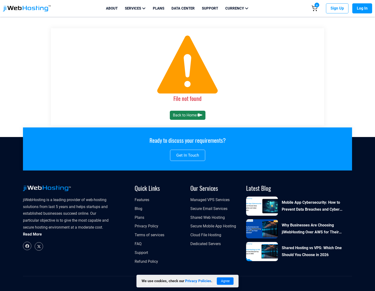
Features (142, 200)
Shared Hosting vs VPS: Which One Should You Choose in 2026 (312, 251)
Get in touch (187, 155)
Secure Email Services (208, 208)
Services (135, 8)
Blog (138, 208)
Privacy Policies (198, 281)
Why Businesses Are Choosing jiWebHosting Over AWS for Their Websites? (310, 229)
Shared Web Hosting (207, 217)
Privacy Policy (146, 226)
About (112, 8)
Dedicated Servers (205, 244)
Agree (225, 281)
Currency (236, 8)
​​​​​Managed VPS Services (210, 200)
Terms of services (149, 235)
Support (210, 8)
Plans (158, 8)
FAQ (138, 244)
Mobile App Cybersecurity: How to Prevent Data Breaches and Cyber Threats (311, 206)
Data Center (183, 8)
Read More (32, 234)
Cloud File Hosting (205, 235)
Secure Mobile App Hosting (213, 226)
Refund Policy (146, 261)
